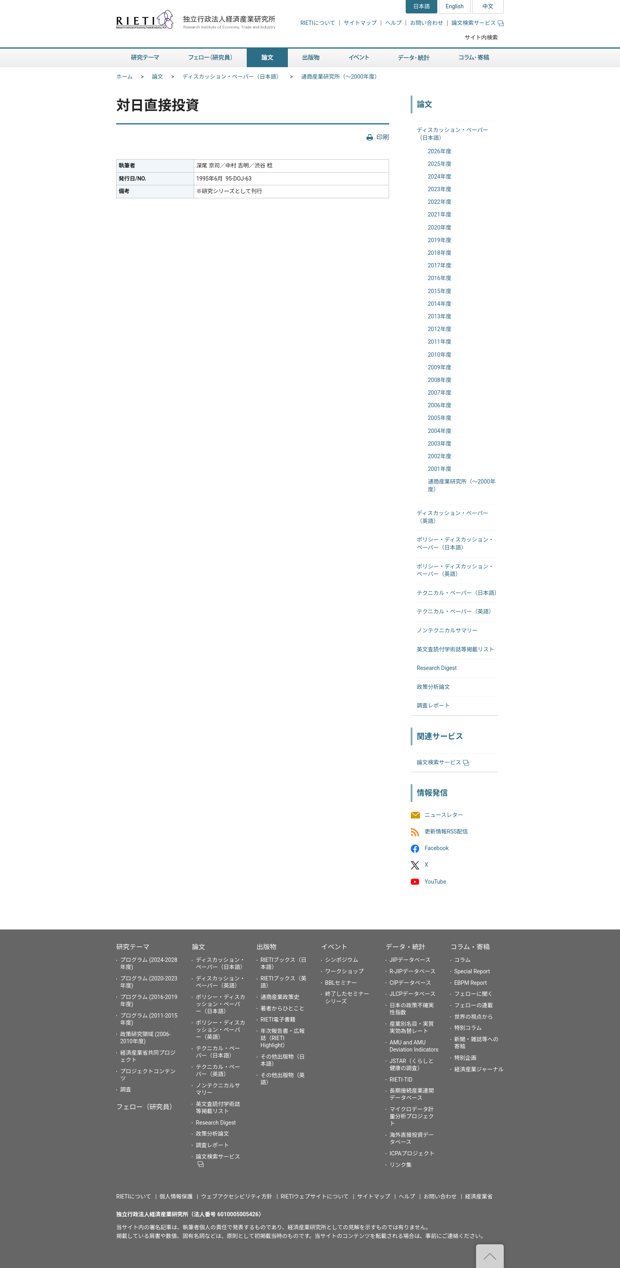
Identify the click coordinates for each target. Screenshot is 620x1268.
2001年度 (439, 469)
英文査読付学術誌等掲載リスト (455, 649)
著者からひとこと (283, 1008)
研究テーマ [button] (145, 58)
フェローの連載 (473, 1005)
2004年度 (439, 431)
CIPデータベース (410, 983)
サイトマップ (360, 23)
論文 (157, 76)
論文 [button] (267, 58)
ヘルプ (393, 23)
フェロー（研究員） (146, 1107)
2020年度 (439, 227)
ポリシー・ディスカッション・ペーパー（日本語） (220, 1004)
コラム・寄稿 (470, 947)
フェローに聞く (473, 994)
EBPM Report (470, 983)
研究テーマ (132, 947)
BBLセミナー (341, 983)
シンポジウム (341, 960)
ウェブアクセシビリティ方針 (236, 1196)
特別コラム (468, 1028)
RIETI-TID (400, 1079)
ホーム (124, 76)
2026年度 (439, 151)
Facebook (437, 848)
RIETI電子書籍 (278, 1019)
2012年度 (439, 329)
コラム (462, 960)
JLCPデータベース (412, 994)
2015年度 (439, 291)
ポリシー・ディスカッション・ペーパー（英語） (220, 1030)
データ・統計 (405, 947)
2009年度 (439, 367)
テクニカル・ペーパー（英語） (455, 611)
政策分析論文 (433, 687)
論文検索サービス (478, 23)
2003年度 (439, 443)
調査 (125, 1089)
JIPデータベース (410, 960)
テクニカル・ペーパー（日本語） (458, 593)
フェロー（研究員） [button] (210, 58)
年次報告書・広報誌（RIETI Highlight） (283, 1038)
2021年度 (439, 214)
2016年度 (439, 278)
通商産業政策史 (280, 997)
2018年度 (439, 253)
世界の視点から (473, 1017)
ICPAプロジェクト (412, 1153)
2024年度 (439, 176)
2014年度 (439, 304)
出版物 (266, 947)
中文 (487, 6)
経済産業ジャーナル (479, 1069)
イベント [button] (359, 58)
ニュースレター (444, 815)
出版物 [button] (311, 58)
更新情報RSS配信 (446, 831)
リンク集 (400, 1165)
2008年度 (439, 380)
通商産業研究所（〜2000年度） (340, 76)
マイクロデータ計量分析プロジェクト (411, 1116)
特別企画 (465, 1058)
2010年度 (439, 355)
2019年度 (439, 240)
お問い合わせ (426, 23)
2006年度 (439, 405)
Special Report (472, 971)
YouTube (435, 882)
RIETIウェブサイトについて (315, 1196)
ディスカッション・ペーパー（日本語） (232, 76)
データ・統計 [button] (414, 58)
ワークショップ (344, 971)
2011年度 (439, 342)
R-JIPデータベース (412, 971)
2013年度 (439, 316)
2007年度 (439, 392)
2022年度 (439, 202)
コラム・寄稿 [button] (474, 58)
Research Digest (437, 668)
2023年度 (439, 189)
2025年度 (439, 164)
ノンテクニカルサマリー (447, 630)
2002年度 (439, 456)
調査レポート (433, 705)
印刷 (382, 137)
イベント (334, 947)
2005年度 (439, 418)
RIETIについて (318, 23)
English (454, 6)
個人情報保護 (176, 1196)
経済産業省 (479, 1196)
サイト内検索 (481, 37)
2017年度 (439, 265)
